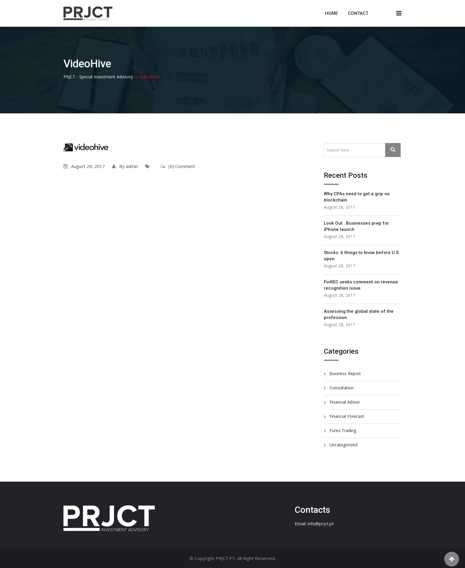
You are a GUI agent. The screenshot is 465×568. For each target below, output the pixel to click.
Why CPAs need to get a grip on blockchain (357, 197)
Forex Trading (342, 430)
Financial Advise (344, 402)
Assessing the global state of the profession (359, 314)
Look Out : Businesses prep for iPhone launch (356, 226)
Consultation (341, 388)
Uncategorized (343, 445)
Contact (358, 13)
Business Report (345, 373)
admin (132, 166)
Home (331, 13)
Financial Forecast (346, 416)
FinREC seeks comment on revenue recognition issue (361, 285)
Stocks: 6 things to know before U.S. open (362, 255)
